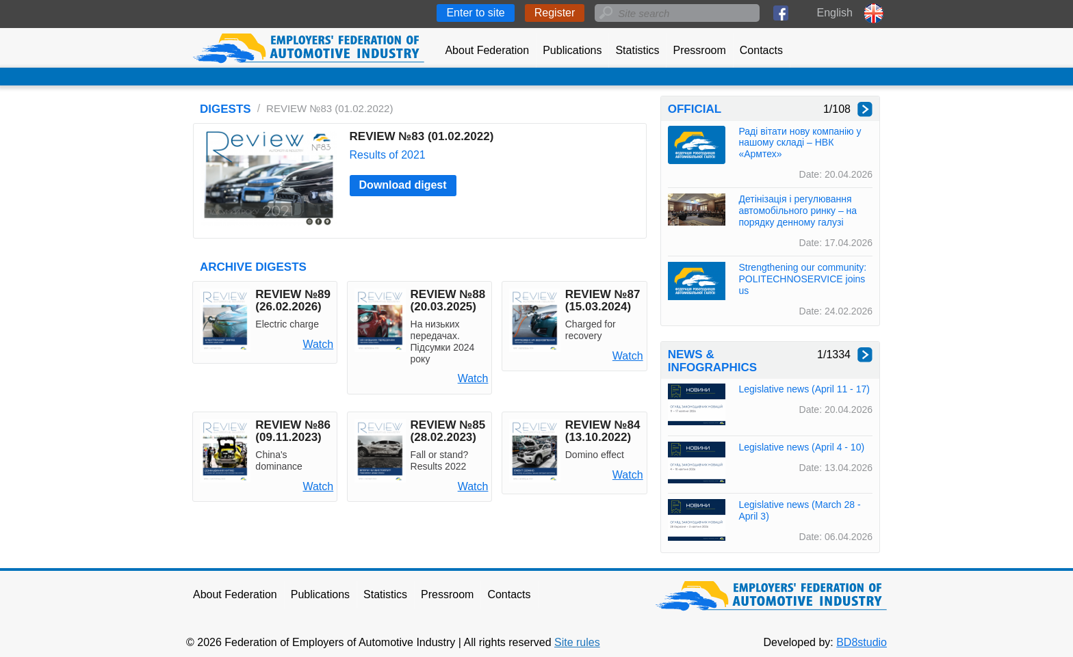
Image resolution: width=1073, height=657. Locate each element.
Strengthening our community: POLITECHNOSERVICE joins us (802, 279)
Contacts (761, 50)
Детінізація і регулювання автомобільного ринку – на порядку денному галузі (797, 210)
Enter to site (475, 12)
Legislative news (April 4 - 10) (801, 447)
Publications (572, 50)
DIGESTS (225, 109)
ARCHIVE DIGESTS (253, 266)
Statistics (637, 50)
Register (555, 12)
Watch (317, 344)
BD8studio (861, 642)
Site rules (577, 642)
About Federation (487, 50)
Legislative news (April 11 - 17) (803, 389)
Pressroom (699, 50)
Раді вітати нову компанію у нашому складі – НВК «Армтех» (799, 143)
